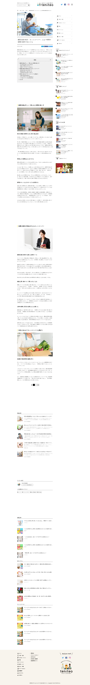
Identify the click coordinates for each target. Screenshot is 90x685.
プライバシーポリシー (34, 655)
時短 (32, 492)
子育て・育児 (22, 10)
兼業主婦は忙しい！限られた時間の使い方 (29, 63)
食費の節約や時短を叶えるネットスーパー (29, 68)
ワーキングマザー (26, 492)
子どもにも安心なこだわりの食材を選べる (26, 76)
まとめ (21, 79)
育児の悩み (40, 492)
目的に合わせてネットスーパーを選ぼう (29, 74)
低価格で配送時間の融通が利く (25, 75)
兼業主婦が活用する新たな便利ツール (26, 70)
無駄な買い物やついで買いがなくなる (26, 71)
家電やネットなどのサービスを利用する (26, 67)
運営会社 (32, 653)
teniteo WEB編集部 (25, 483)
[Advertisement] (25, 504)
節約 (35, 492)
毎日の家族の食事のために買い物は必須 (26, 64)
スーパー (19, 492)
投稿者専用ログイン (34, 660)
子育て (27, 10)
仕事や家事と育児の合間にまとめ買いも (26, 72)
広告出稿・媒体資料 (34, 658)
